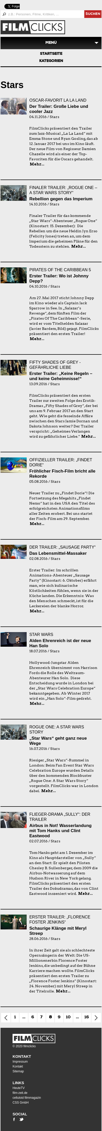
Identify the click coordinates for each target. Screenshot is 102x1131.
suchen (93, 14)
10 (68, 1017)
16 (86, 1017)
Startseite (51, 54)
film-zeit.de (20, 1093)
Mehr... (37, 164)
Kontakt (22, 1056)
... (23, 1017)
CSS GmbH (21, 1102)
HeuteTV (19, 1088)
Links (18, 1083)
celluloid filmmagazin (27, 1097)
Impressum (20, 1061)
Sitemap (18, 1071)
